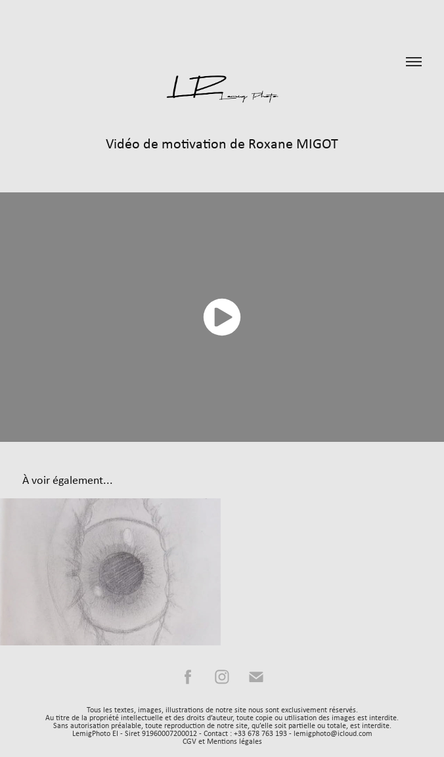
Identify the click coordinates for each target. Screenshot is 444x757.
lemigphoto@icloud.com (333, 733)
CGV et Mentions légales (222, 741)
